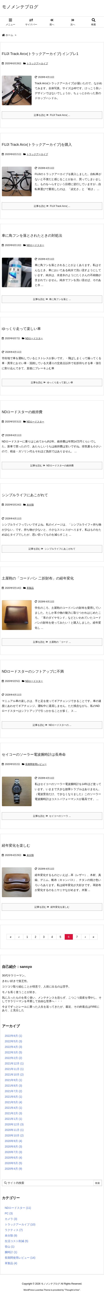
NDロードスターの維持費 (22, 412)
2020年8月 (13, 1146)
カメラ (11, 1218)
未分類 (30, 504)
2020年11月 (14, 1129)
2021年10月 (14, 1074)
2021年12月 (14, 1063)
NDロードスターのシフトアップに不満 (33, 671)
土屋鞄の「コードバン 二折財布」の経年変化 (38, 578)
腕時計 (11, 1252)
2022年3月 (13, 1052)
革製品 (30, 588)
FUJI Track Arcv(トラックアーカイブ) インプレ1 (40, 54)
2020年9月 (13, 1141)
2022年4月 (13, 1046)
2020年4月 (13, 1168)
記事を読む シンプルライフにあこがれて (52, 548)
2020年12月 (14, 1124)
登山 (9, 1246)
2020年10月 (14, 1135)
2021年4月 (13, 1107)
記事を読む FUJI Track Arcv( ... (52, 115)
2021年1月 (13, 1118)
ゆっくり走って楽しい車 (21, 329)
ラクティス (14, 1230)
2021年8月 (13, 1085)
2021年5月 (13, 1102)
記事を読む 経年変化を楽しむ (52, 907)
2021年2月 (13, 1113)
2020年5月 (13, 1163)
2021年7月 (13, 1091)
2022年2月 (13, 1057)
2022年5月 (13, 1041)
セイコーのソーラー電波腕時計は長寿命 (34, 754)
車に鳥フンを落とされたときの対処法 (32, 236)
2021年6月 (13, 1096)
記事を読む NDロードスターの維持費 (51, 465)
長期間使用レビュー (36, 764)
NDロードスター (35, 245)
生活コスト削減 (16, 1241)
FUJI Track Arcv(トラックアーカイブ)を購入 (37, 145)
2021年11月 (14, 1069)
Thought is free (72, 1290)
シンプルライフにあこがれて (25, 495)
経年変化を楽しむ (16, 845)
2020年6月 (13, 1157)
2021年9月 (13, 1080)
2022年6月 (13, 1035)
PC (9, 1213)
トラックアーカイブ (37, 63)
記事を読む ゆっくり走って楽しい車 (52, 382)
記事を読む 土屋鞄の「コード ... (52, 642)
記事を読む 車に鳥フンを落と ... (52, 299)
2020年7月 (13, 1152)
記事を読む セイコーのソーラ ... (52, 816)
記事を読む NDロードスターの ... (52, 725)
